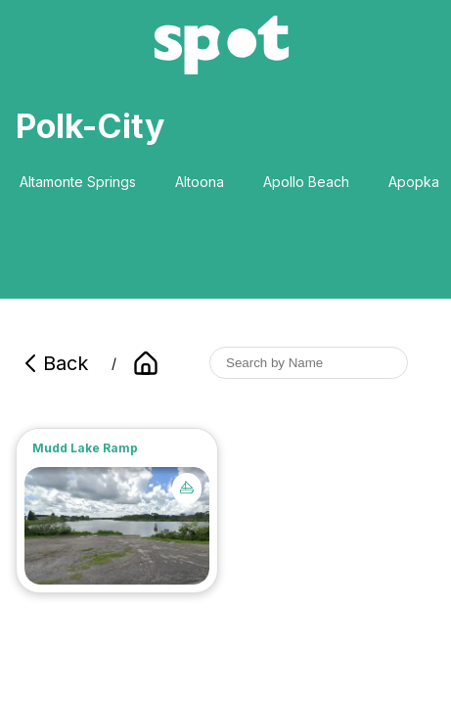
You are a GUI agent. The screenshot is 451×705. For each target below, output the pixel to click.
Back (54, 363)
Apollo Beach (306, 181)
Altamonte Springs (78, 181)
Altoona (199, 181)
